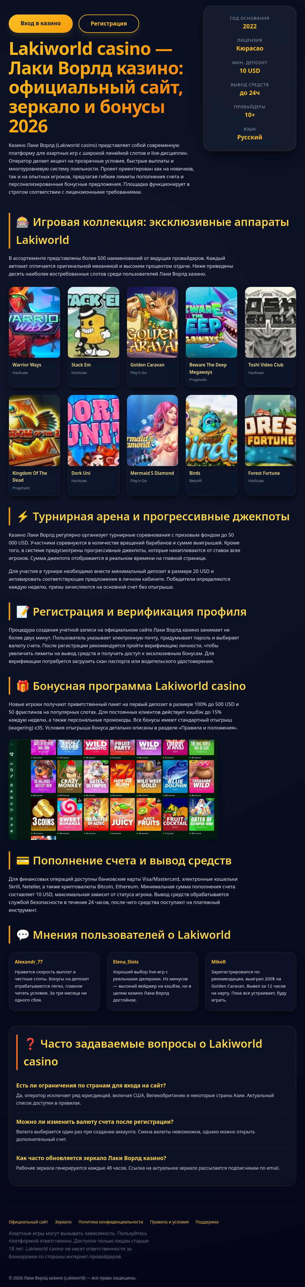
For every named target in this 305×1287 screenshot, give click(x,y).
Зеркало (63, 1222)
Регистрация (109, 23)
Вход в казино (41, 23)
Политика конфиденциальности (111, 1222)
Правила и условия (169, 1222)
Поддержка (207, 1222)
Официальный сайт (28, 1222)
